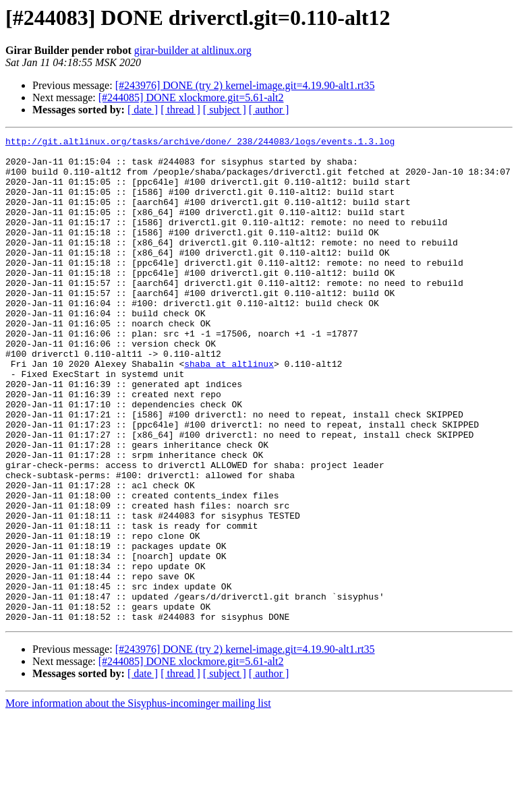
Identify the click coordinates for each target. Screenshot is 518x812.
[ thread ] (180, 109)
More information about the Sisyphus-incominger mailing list (138, 800)
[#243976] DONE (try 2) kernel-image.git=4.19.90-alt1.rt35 (245, 85)
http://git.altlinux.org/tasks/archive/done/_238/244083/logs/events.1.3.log (200, 143)
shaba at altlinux (229, 410)
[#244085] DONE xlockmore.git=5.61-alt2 (191, 97)
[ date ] (142, 109)
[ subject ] (224, 109)
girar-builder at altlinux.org (193, 50)
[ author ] (269, 109)
